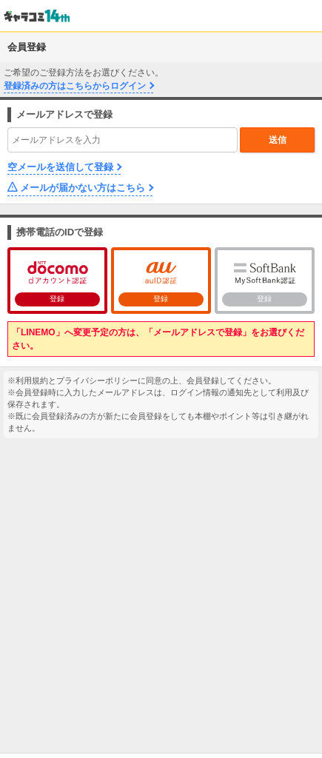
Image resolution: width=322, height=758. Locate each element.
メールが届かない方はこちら (82, 187)
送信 (277, 140)
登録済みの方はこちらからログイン (75, 86)
